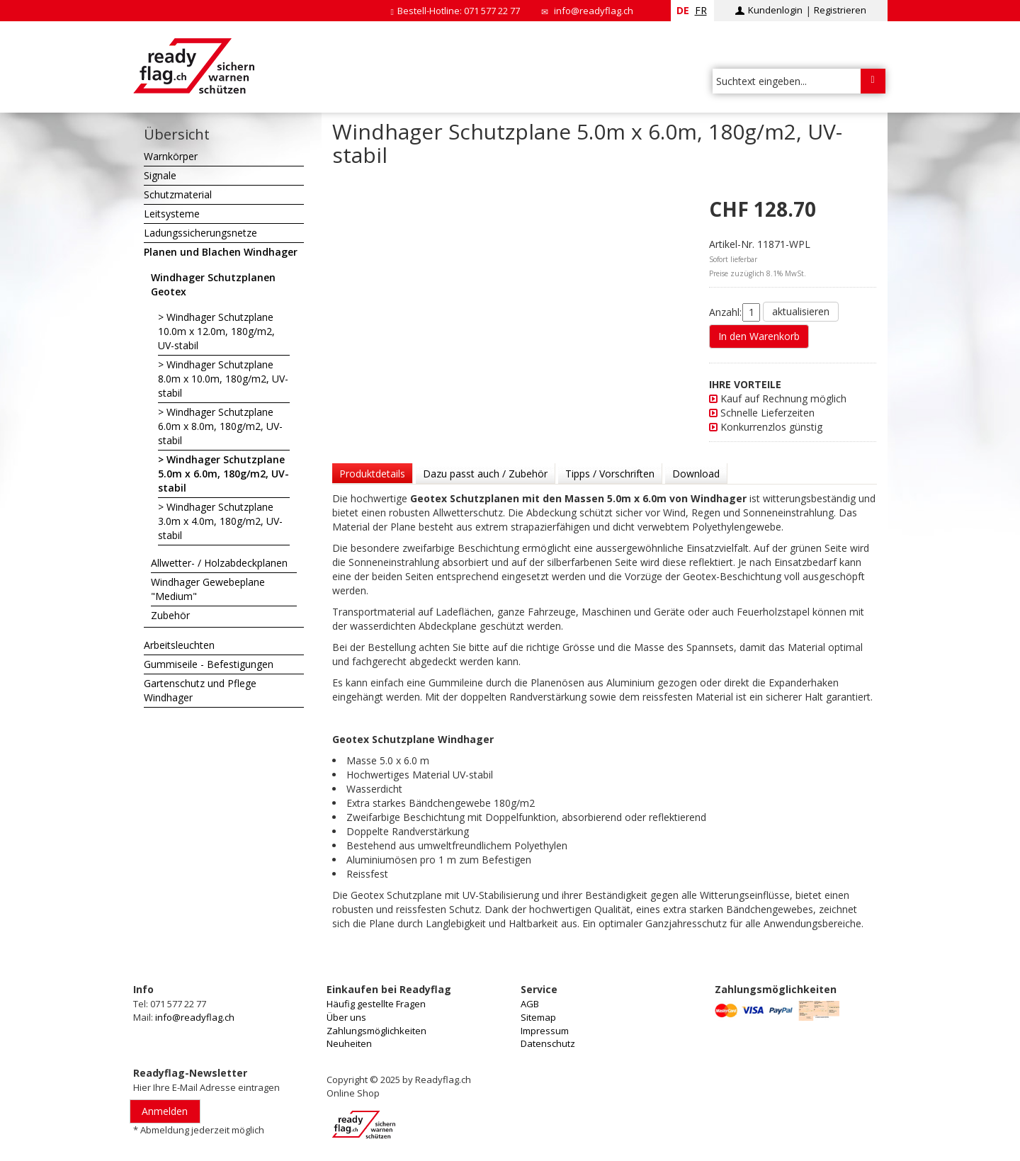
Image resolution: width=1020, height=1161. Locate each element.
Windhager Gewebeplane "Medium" (208, 589)
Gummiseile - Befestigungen (208, 664)
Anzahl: (725, 312)
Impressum (545, 1030)
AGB (530, 1003)
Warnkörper (171, 156)
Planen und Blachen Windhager (221, 252)
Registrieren (840, 10)
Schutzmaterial (178, 194)
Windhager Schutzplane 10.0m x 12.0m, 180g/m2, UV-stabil (216, 331)
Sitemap (538, 1017)
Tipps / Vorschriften (609, 473)
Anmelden (165, 1111)
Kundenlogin (775, 10)
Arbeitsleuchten (179, 645)
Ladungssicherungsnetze (200, 232)
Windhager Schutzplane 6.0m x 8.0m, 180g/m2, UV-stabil (220, 426)
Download (696, 473)
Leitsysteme (172, 213)
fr (701, 10)
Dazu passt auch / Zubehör (485, 473)
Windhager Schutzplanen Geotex (213, 284)
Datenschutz (548, 1043)
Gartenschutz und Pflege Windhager (200, 690)
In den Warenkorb (759, 336)
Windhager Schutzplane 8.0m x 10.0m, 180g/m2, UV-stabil (223, 379)
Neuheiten (349, 1043)
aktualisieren (800, 311)
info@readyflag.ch (593, 10)
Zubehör (170, 615)
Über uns (346, 1017)
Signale (160, 175)
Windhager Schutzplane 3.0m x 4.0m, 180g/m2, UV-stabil (220, 521)
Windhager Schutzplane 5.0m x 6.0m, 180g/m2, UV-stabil (223, 473)
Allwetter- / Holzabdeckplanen (219, 563)
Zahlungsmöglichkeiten (376, 1030)
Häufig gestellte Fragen (376, 1003)
